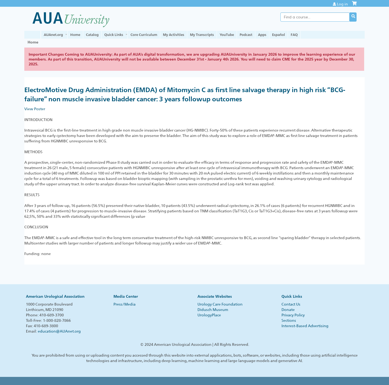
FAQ (294, 34)
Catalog (92, 34)
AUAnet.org (53, 34)
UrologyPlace (209, 315)
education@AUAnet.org (59, 331)
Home (75, 34)
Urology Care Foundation (220, 304)
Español (278, 34)
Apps (262, 34)
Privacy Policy (293, 315)
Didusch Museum (212, 309)
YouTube (227, 34)
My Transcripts (202, 34)
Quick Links (113, 34)
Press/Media (124, 304)
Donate (288, 309)
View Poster (34, 109)
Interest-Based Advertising (304, 326)
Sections (288, 320)
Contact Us (290, 304)
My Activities (173, 34)
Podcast (246, 34)
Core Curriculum (143, 34)
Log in (342, 4)
